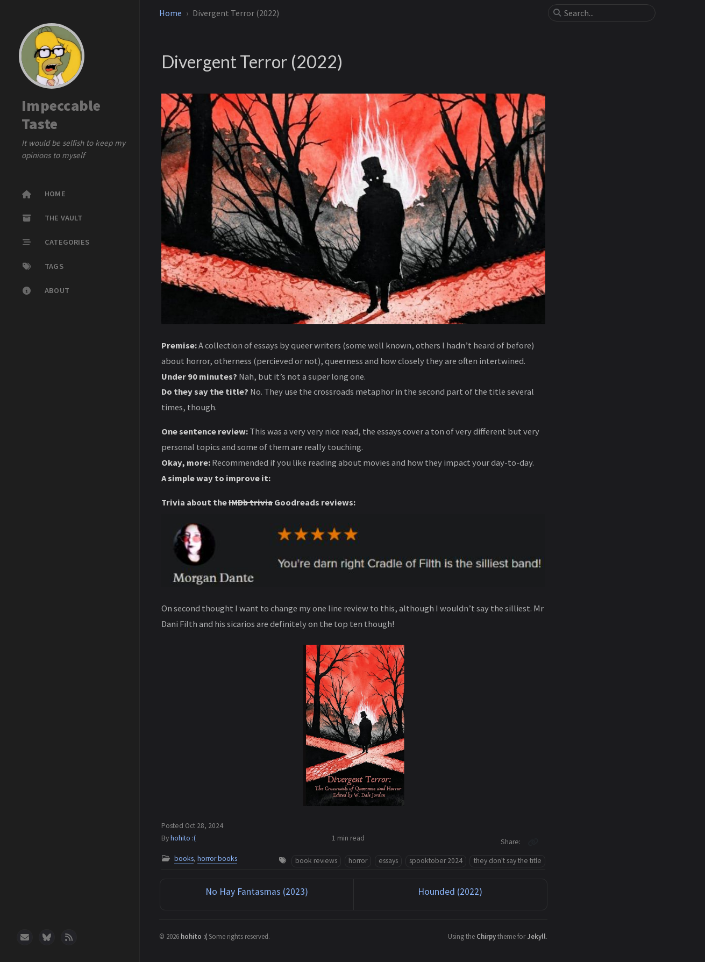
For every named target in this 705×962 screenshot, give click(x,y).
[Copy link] (533, 842)
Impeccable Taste (61, 115)
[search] (606, 13)
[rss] (68, 937)
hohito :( (183, 838)
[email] (24, 937)
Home (170, 13)
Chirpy (486, 936)
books (184, 858)
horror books (217, 858)
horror (357, 860)
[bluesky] (46, 937)
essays (388, 860)
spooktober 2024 (435, 860)
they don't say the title (508, 860)
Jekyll (536, 936)
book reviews (316, 860)
